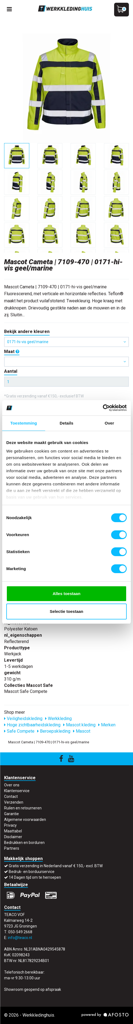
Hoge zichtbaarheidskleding (32, 724)
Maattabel (13, 831)
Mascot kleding (79, 724)
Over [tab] (109, 423)
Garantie (11, 814)
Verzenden (13, 802)
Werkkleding (58, 718)
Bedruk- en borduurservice (31, 871)
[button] (66, 362)
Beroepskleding (53, 731)
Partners (11, 848)
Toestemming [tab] (23, 423)
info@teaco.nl (20, 937)
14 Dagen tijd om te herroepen (35, 877)
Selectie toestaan (66, 611)
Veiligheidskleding (23, 718)
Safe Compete (19, 731)
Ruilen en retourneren (23, 808)
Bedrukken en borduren (24, 842)
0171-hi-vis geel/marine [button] (66, 342)
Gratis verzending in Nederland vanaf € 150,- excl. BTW (56, 866)
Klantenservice (17, 791)
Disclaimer (13, 837)
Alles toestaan (66, 593)
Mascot (81, 731)
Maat (11, 351)
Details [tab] (66, 423)
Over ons (11, 785)
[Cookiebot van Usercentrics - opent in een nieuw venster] (103, 407)
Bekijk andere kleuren (27, 331)
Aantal (10, 371)
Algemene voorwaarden (25, 819)
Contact (11, 796)
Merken (106, 724)
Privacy (10, 825)
